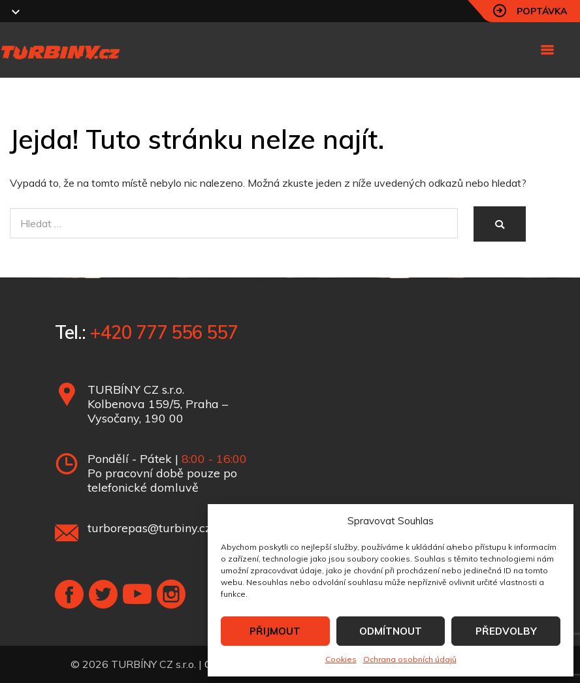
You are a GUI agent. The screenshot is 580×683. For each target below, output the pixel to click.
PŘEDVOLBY (506, 631)
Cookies (341, 659)
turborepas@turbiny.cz (149, 527)
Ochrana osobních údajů (410, 659)
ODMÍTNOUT (390, 631)
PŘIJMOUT (275, 631)
